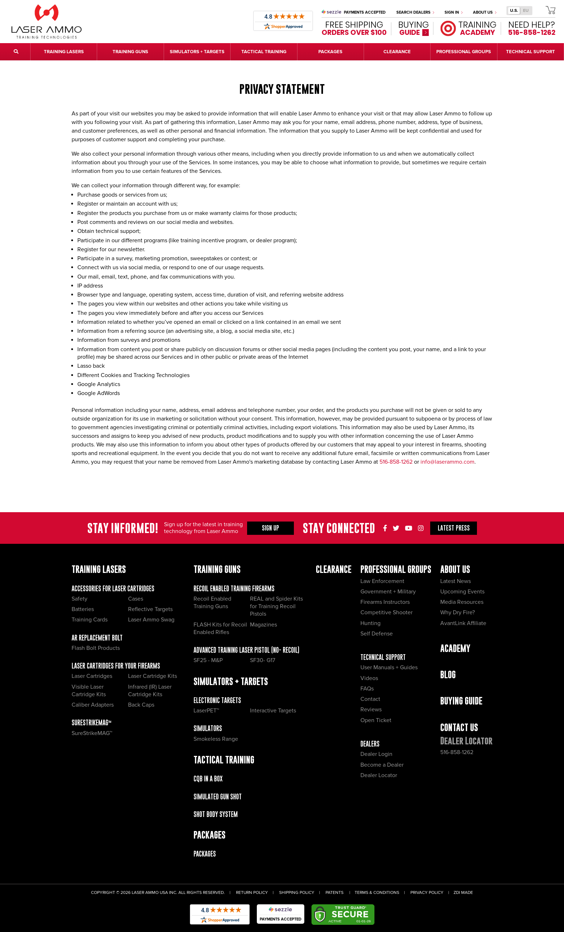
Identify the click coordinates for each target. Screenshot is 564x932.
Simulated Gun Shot (218, 796)
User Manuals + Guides (389, 667)
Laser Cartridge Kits (152, 676)
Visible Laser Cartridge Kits (89, 690)
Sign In (454, 12)
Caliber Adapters (93, 704)
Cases (135, 598)
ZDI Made (463, 892)
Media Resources (461, 602)
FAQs (367, 688)
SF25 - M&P (208, 660)
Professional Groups (395, 569)
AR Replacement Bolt (97, 638)
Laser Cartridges (92, 676)
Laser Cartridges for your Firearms (116, 666)
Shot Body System (216, 814)
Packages (205, 854)
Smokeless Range (216, 739)
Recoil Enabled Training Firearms (234, 588)
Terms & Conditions (377, 892)
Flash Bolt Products (96, 648)
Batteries (83, 609)
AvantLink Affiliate (463, 623)
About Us (484, 12)
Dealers (369, 744)
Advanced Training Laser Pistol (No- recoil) (246, 650)
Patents (335, 892)
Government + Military (388, 591)
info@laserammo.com (447, 461)
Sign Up (270, 528)
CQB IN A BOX (208, 778)
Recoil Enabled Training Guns (212, 602)
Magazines (263, 624)
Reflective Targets (150, 609)
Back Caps (141, 704)
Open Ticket (375, 720)
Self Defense (376, 633)
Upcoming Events (462, 591)
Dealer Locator (378, 775)
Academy (455, 648)
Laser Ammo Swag (151, 619)
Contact (370, 699)
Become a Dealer (382, 764)
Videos (369, 678)
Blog (448, 674)
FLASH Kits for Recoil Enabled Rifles (220, 628)
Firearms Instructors (385, 602)
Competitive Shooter (386, 612)
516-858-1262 (396, 461)
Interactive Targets (273, 710)
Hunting (370, 623)
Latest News (455, 581)
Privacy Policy (427, 892)
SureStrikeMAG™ (92, 722)
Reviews (371, 709)
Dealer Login (376, 754)
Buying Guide (461, 700)
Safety (79, 598)
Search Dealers (415, 12)
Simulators (208, 728)
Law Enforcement (382, 581)
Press (454, 528)
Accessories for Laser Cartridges (113, 588)
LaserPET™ (206, 710)
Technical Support (383, 657)
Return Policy (252, 892)
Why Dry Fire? (457, 612)
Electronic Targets (217, 700)
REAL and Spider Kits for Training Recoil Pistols (276, 606)
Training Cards (90, 619)
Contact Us (459, 727)
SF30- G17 (262, 660)
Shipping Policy (296, 892)
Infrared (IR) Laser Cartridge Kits (150, 690)
